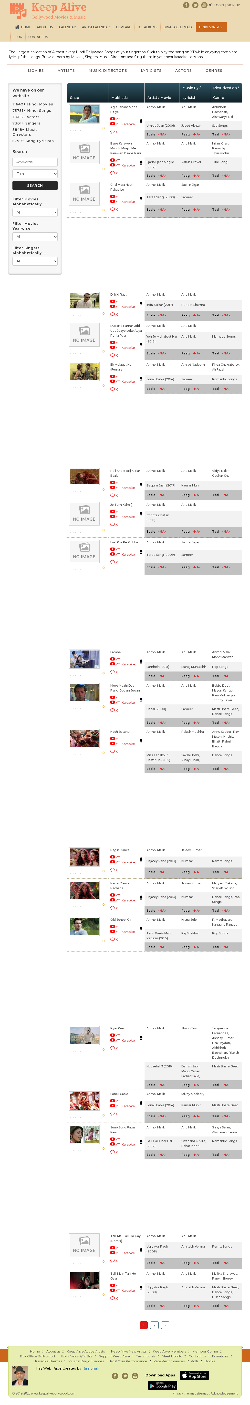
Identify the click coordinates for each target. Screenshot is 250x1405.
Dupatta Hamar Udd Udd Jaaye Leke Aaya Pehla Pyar (126, 330)
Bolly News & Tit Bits (77, 1356)
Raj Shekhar (190, 933)
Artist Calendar (96, 27)
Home (26, 27)
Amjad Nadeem (193, 364)
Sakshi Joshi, (190, 755)
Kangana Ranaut (224, 924)
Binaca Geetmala (178, 27)
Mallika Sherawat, (225, 1273)
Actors (183, 70)
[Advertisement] (119, 254)
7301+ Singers (26, 123)
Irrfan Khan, (220, 143)
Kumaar (187, 861)
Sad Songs (220, 125)
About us (45, 27)
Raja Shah (90, 1368)
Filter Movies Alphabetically (27, 201)
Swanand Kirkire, (193, 1141)
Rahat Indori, (190, 1146)
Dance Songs (222, 714)
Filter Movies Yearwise (25, 226)
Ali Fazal (218, 369)
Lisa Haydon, (221, 1043)
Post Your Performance (128, 1361)
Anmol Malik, (221, 652)
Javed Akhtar (191, 125)
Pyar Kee (117, 1028)
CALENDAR (67, 27)
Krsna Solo (189, 919)
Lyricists (151, 70)
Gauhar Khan (221, 475)
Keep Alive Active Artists (86, 1351)
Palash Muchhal (193, 731)
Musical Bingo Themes (86, 1361)
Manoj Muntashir (193, 667)
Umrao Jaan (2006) (160, 125)
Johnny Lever (222, 700)
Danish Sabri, (190, 1066)
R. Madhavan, (222, 919)
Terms (189, 1393)
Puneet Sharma (193, 305)
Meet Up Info (172, 1356)
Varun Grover (191, 162)
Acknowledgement (224, 1393)
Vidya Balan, (221, 471)
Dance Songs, (222, 897)
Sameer (187, 197)
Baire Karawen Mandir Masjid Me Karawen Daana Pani (125, 148)
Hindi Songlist (211, 27)
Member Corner (205, 1351)
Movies (36, 70)
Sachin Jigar (190, 184)
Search (19, 151)
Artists (66, 70)
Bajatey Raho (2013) (161, 861)
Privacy (178, 1393)
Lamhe (115, 652)
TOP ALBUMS (147, 27)
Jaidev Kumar (191, 850)
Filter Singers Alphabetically (27, 250)
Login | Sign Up (227, 5)
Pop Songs (220, 667)
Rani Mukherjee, (224, 695)
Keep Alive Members (169, 1351)
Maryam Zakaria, (224, 883)
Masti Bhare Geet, (225, 709)
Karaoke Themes (48, 1361)
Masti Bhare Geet (225, 1066)
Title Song (220, 162)
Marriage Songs (224, 336)
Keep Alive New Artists (128, 1351)
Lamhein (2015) (157, 667)
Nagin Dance (120, 850)
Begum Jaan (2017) (160, 485)
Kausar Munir (191, 485)
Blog (17, 37)
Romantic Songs (224, 379)
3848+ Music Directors (25, 132)
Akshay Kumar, (223, 1038)
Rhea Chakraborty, (226, 364)
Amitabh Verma (193, 1246)
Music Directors (108, 70)
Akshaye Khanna (224, 1132)
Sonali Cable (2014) (160, 379)
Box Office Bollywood (37, 1356)
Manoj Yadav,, (191, 1071)
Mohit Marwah (222, 657)
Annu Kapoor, (222, 731)
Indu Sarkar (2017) (159, 305)
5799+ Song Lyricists (33, 141)
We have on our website (28, 93)
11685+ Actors (26, 117)
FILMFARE (123, 27)
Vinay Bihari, (190, 760)
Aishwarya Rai (222, 117)
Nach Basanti (120, 731)
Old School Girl (121, 919)
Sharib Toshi (190, 1028)
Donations (220, 1356)
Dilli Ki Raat (118, 294)
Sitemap (202, 1393)
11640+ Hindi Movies (32, 104)
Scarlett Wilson (223, 888)
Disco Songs (221, 1297)
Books (210, 1361)
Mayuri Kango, (222, 690)
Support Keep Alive (114, 1356)
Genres (214, 70)
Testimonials (146, 1356)
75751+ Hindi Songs (31, 110)
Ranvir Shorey (222, 1278)
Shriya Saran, (221, 1127)
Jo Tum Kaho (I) (122, 504)
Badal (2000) (156, 709)
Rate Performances (169, 1361)
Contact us (38, 37)
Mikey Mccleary (192, 1094)
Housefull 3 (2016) (159, 1066)
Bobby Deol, (221, 685)
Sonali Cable (119, 1094)
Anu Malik (188, 107)
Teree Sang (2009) (160, 197)
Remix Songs (222, 861)
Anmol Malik (155, 107)
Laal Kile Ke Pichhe (124, 542)
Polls (194, 1361)
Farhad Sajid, (190, 1076)
